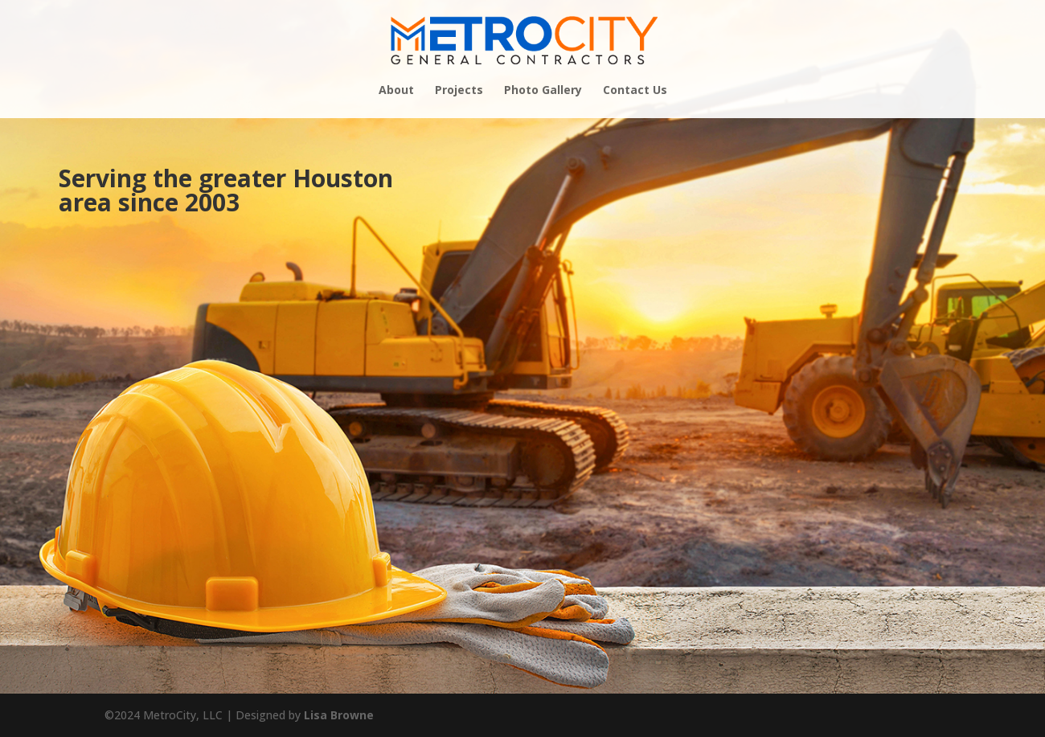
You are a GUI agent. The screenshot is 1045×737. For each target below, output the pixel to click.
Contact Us (635, 90)
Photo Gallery (543, 90)
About (396, 90)
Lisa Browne (339, 715)
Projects (459, 90)
